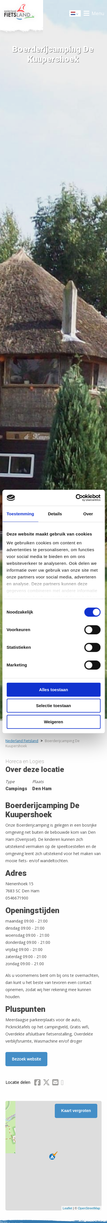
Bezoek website (26, 1059)
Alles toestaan (53, 689)
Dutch (75, 14)
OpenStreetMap (89, 1208)
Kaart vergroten (76, 1110)
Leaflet (67, 1208)
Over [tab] (88, 513)
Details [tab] (55, 513)
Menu (98, 13)
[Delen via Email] (55, 1083)
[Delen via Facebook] (37, 1083)
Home (21, 13)
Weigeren (53, 721)
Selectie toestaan (53, 705)
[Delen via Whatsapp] (62, 1083)
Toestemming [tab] (20, 513)
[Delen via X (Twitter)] (46, 1083)
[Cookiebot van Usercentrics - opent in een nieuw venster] (76, 497)
